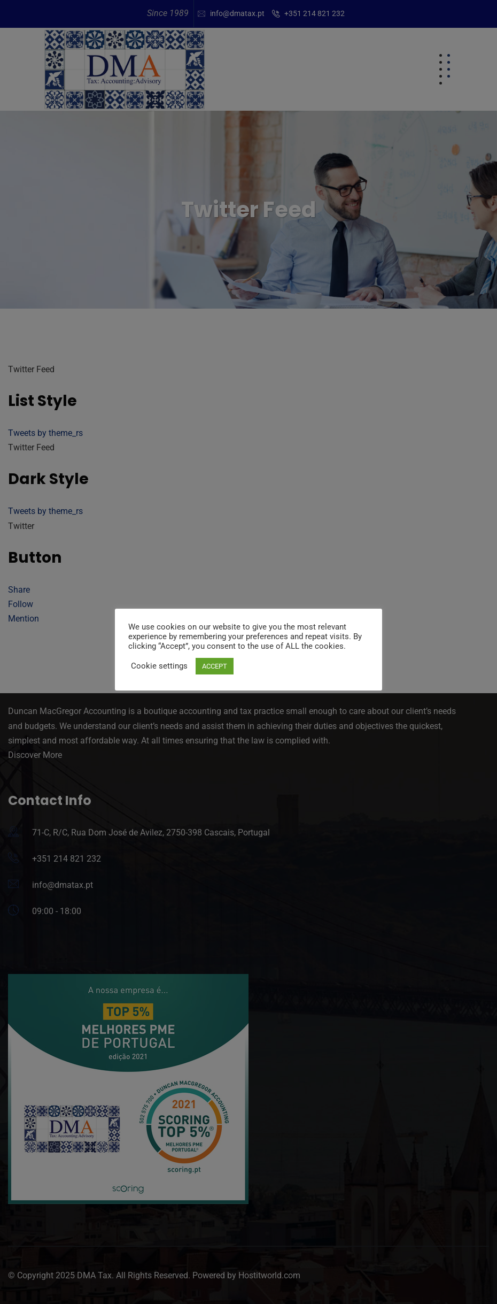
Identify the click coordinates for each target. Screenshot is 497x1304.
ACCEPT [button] (214, 666)
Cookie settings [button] (159, 666)
